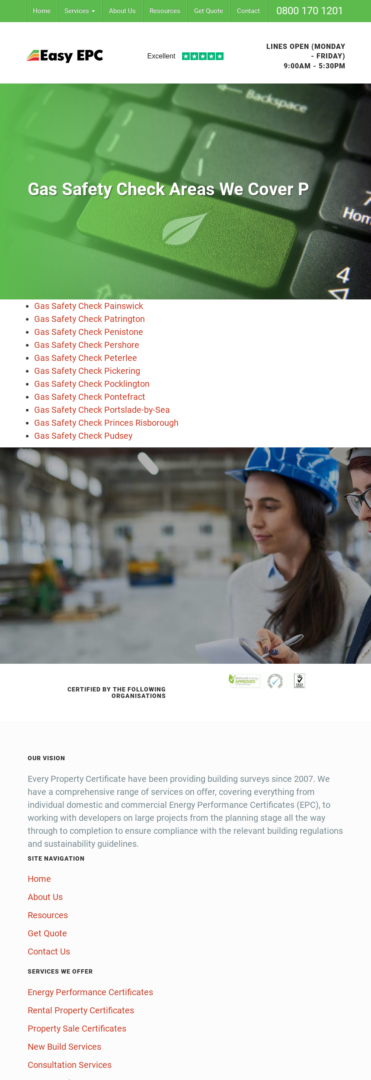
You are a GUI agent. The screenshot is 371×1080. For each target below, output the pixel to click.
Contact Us (49, 951)
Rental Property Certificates (81, 1010)
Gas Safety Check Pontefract (89, 397)
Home (42, 11)
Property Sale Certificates (77, 1028)
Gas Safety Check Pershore (86, 345)
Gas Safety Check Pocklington (92, 384)
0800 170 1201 (309, 11)
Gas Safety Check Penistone (88, 332)
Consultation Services (70, 1065)
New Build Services (64, 1046)
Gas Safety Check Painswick (88, 306)
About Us (122, 11)
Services (79, 11)
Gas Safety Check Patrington (89, 319)
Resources (165, 11)
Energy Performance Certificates (90, 992)
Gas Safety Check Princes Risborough (106, 423)
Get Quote (208, 11)
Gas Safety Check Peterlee (85, 358)
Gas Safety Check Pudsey (83, 436)
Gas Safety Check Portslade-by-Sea (102, 410)
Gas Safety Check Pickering (87, 371)
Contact (248, 11)
